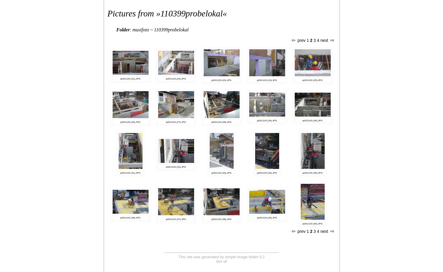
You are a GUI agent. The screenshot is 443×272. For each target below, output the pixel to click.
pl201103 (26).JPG (130, 122)
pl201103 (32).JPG (176, 167)
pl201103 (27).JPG (176, 122)
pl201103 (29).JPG (267, 120)
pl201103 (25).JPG (313, 80)
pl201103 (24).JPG (267, 80)
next (327, 40)
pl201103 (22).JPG (176, 78)
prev (298, 40)
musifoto (140, 29)
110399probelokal (192, 13)
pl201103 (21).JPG (130, 78)
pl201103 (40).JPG (313, 223)
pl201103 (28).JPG (221, 122)
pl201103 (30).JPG (313, 120)
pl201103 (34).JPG (267, 173)
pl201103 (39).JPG (267, 217)
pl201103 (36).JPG (130, 217)
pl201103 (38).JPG (221, 219)
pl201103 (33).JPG (221, 173)
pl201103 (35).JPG (313, 173)
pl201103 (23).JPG (221, 80)
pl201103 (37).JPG (176, 219)
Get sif (221, 261)
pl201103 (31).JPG (130, 173)
